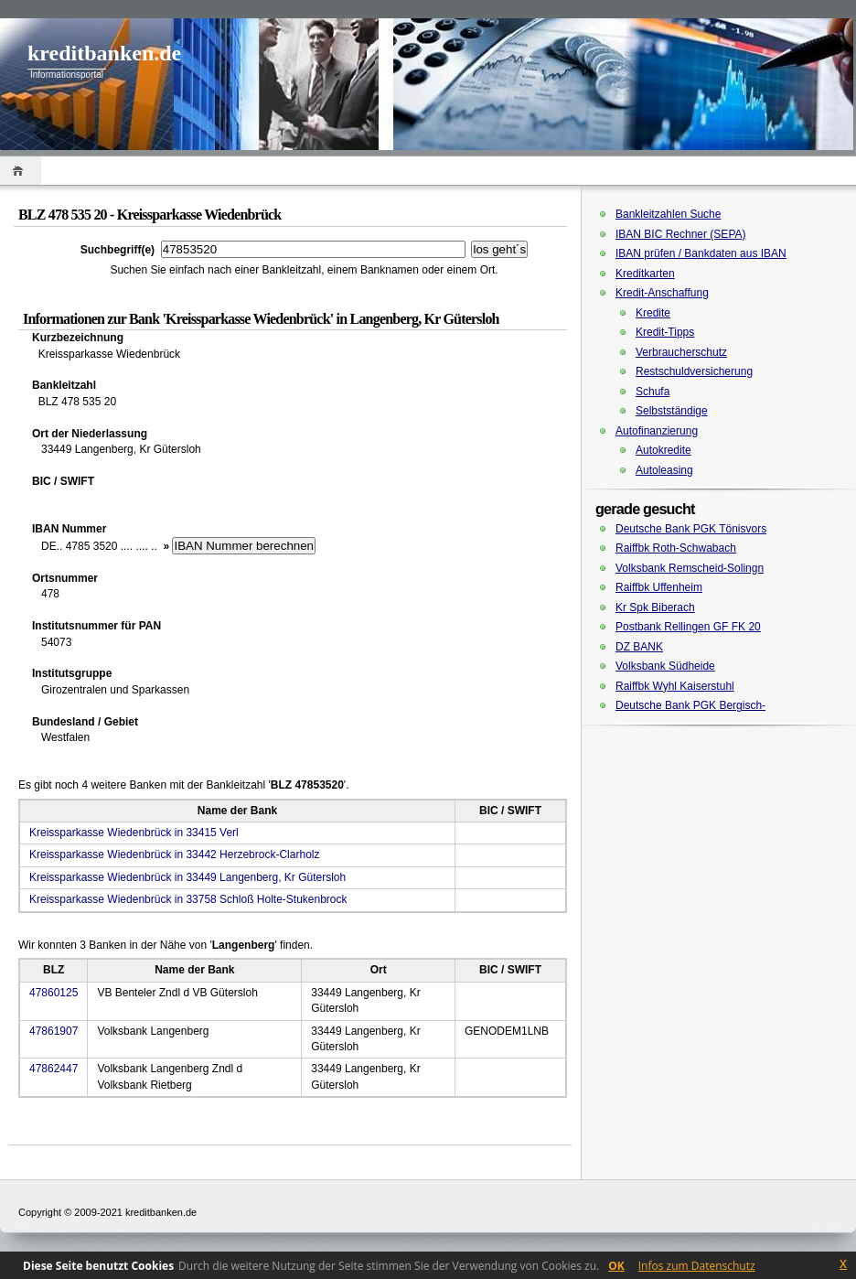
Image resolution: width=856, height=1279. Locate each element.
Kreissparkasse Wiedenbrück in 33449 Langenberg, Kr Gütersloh (187, 877)
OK (616, 1266)
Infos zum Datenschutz (696, 1266)
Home (20, 170)
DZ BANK (639, 646)
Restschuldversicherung (694, 371)
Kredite (653, 312)
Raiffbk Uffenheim (658, 587)
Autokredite (663, 450)
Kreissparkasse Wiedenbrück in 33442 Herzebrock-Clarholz (174, 854)
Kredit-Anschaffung (662, 292)
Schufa (652, 391)
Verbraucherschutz (681, 352)
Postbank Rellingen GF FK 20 (688, 626)
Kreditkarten (645, 273)
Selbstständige (672, 410)
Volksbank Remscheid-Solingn (689, 568)
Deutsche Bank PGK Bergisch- (690, 705)
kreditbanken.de (104, 53)
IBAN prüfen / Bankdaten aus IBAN (700, 253)
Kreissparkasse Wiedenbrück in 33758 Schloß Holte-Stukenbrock (188, 899)
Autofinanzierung (656, 431)
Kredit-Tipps (665, 332)
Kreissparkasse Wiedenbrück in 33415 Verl (134, 832)
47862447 (53, 1068)
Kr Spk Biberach (655, 607)
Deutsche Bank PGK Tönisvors (690, 528)
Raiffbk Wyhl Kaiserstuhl (674, 686)
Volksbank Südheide (665, 666)
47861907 (53, 1031)
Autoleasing (664, 470)
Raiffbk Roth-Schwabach (675, 548)
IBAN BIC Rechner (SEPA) (680, 234)
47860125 (53, 992)
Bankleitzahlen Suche (668, 214)
